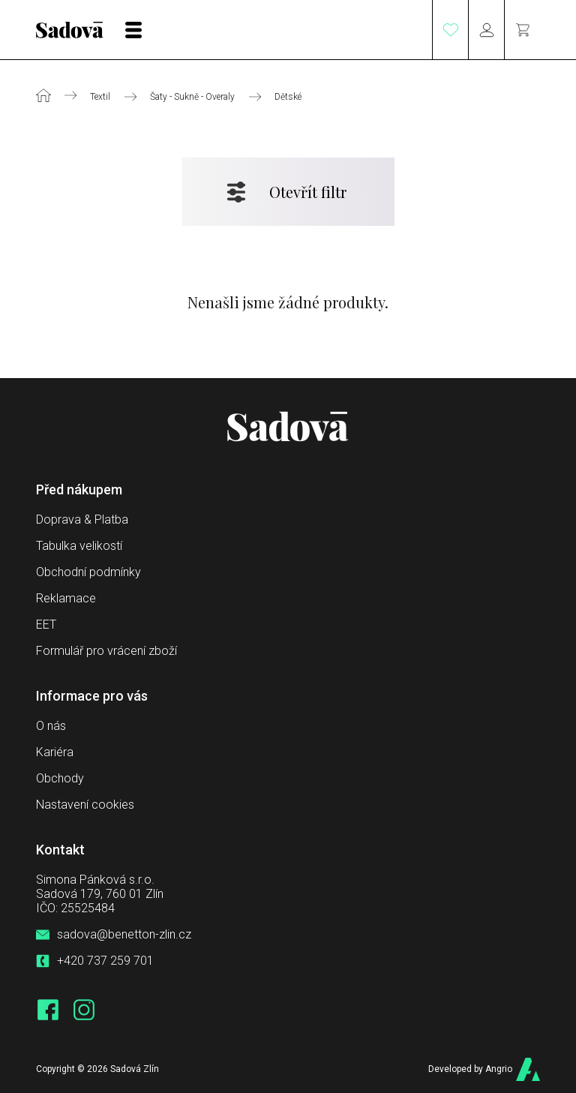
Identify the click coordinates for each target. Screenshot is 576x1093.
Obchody (60, 778)
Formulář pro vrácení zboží (106, 651)
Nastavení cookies (85, 804)
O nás (51, 726)
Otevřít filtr (307, 192)
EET (46, 624)
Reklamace (66, 598)
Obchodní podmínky (88, 572)
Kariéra (55, 752)
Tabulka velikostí (79, 546)
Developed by (470, 1069)
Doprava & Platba (82, 519)
